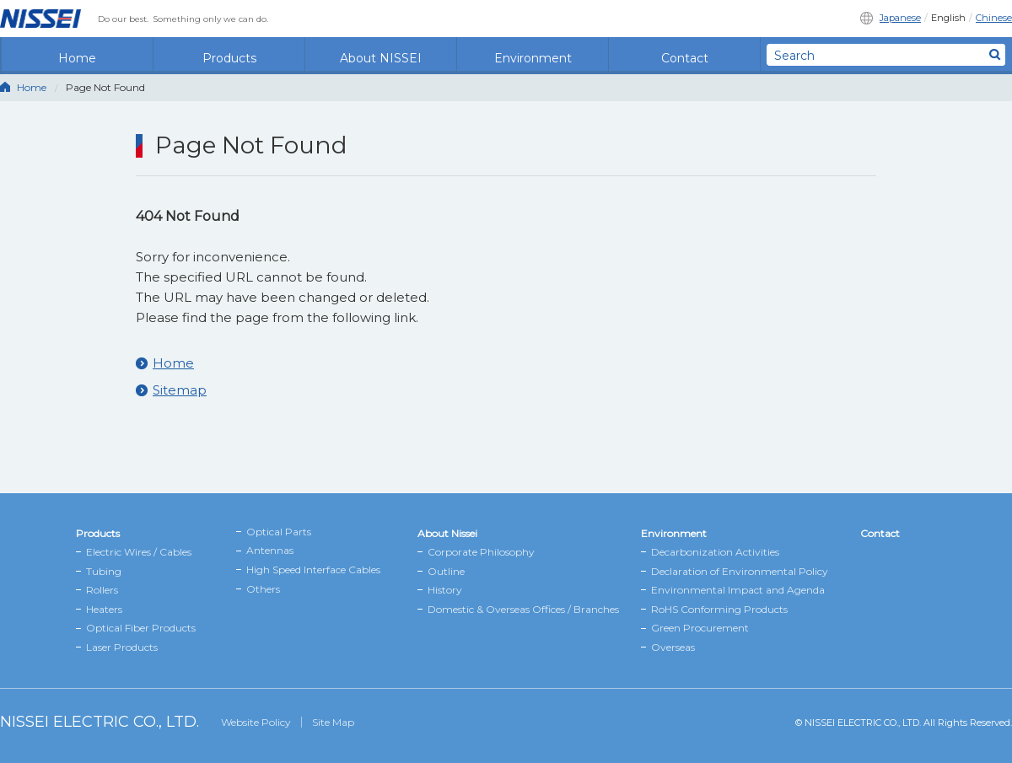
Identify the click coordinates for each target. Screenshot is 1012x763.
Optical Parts (278, 531)
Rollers (102, 589)
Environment (533, 54)
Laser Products (122, 647)
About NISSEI (381, 54)
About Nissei (447, 533)
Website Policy (256, 722)
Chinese (994, 18)
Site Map (333, 722)
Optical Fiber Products (141, 627)
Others (263, 589)
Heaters (104, 609)
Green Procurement (700, 627)
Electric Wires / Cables (138, 551)
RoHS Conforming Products (719, 609)
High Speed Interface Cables (313, 569)
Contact (684, 54)
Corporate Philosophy (481, 551)
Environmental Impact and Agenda (738, 589)
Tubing (103, 571)
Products (229, 54)
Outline (446, 571)
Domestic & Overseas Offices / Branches (523, 609)
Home (77, 54)
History (445, 589)
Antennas (269, 550)
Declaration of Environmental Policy (739, 571)
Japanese (900, 18)
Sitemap (180, 390)
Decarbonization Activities (715, 551)
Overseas (673, 647)
